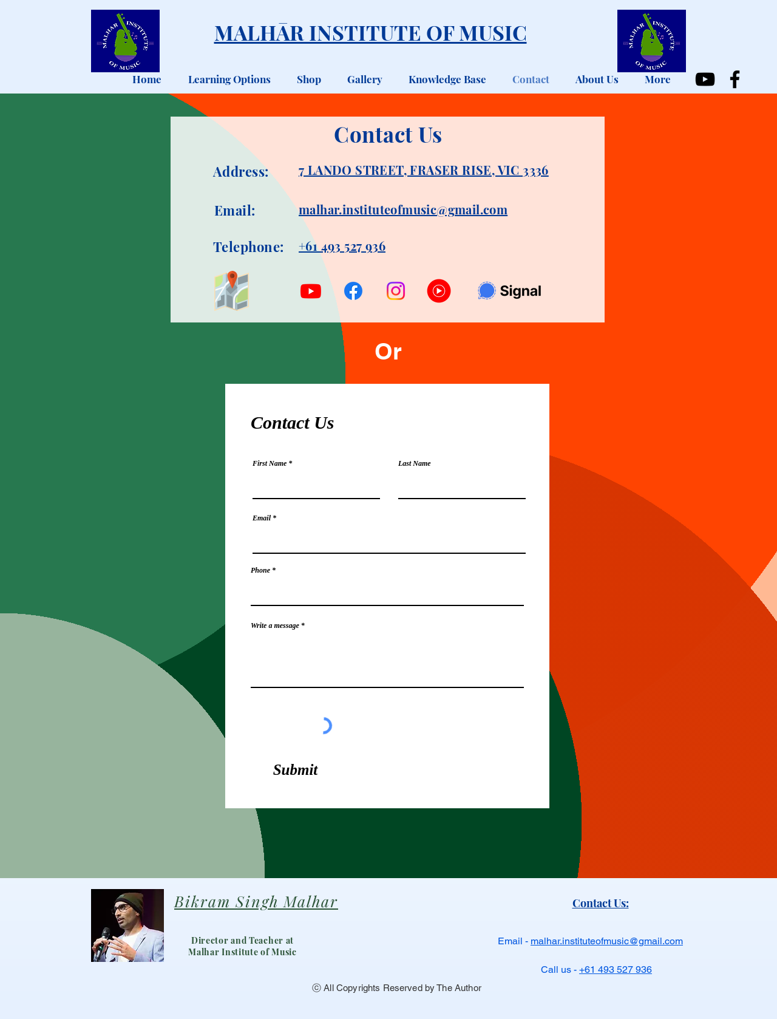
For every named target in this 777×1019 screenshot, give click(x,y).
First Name (270, 463)
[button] (225, 79)
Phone (260, 570)
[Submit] (295, 770)
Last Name (414, 463)
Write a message (275, 625)
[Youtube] (311, 291)
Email (262, 518)
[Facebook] (735, 79)
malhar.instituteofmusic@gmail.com (607, 941)
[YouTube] (705, 79)
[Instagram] (396, 291)
